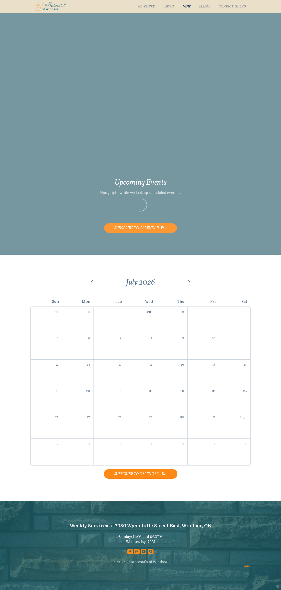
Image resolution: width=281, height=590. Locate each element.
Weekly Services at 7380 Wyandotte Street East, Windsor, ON (140, 525)
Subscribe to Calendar (140, 228)
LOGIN (246, 566)
